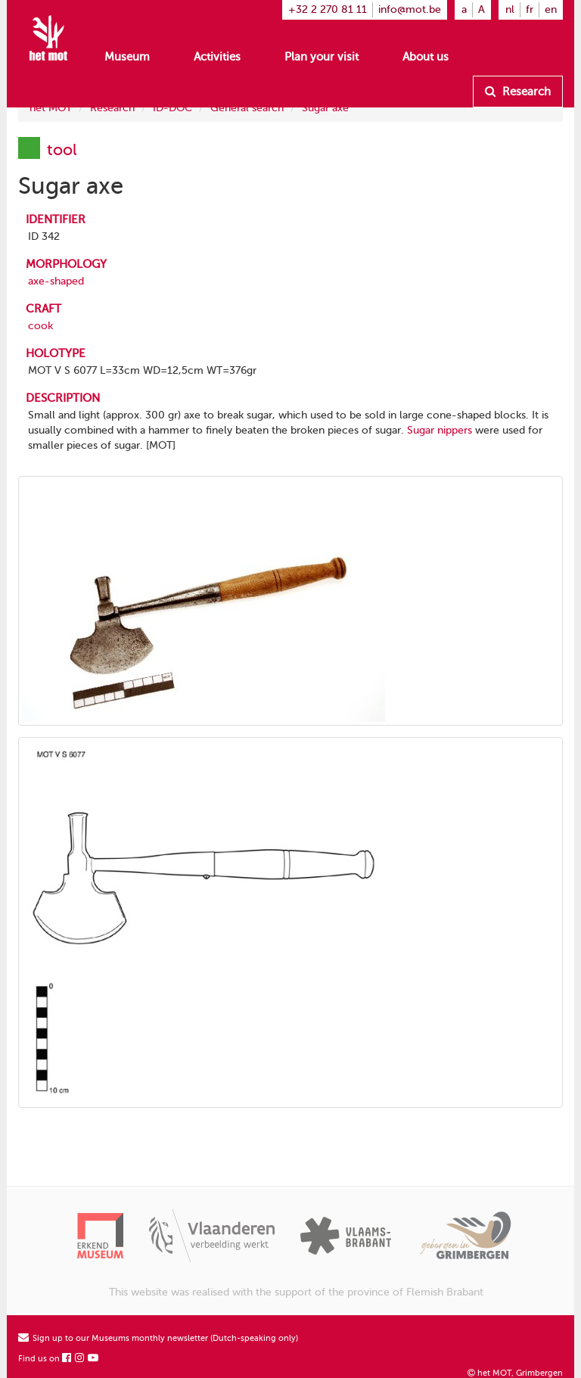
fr (529, 9)
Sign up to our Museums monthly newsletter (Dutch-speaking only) (158, 1338)
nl (509, 9)
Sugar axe (325, 108)
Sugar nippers (439, 430)
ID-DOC (172, 108)
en (551, 9)
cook (40, 325)
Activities (217, 57)
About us (425, 57)
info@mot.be (409, 9)
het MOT (51, 108)
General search (247, 108)
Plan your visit (321, 57)
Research (518, 91)
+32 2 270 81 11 (327, 9)
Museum (127, 57)
